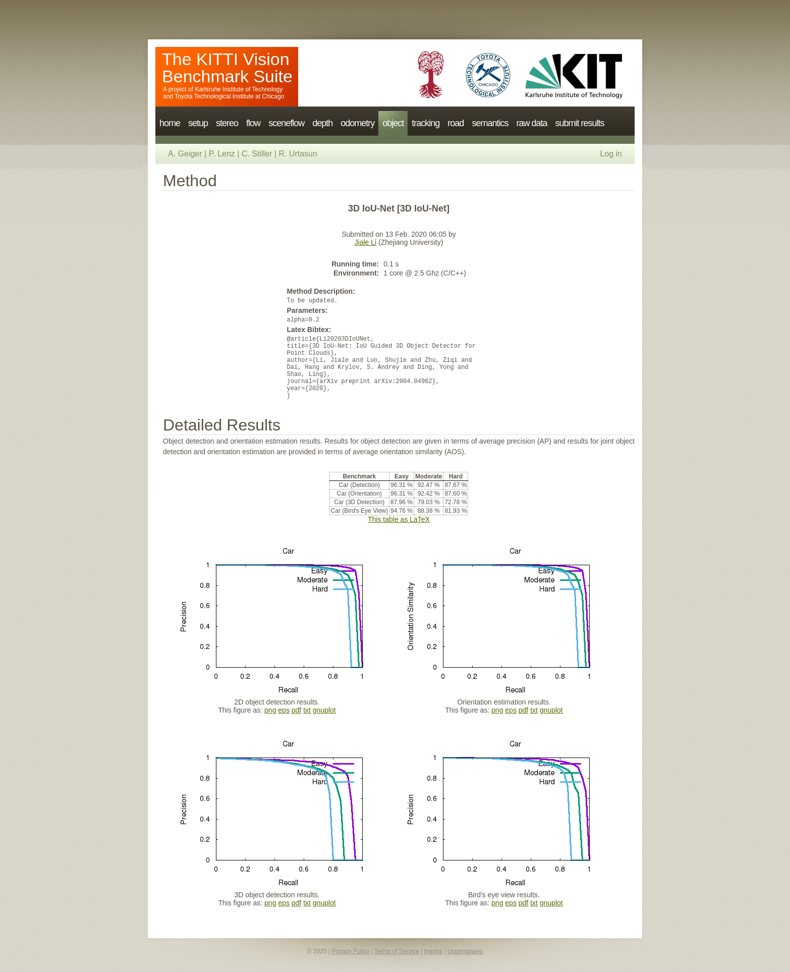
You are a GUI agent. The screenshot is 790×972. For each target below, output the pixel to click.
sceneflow (286, 123)
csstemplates (465, 951)
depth (322, 123)
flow (253, 123)
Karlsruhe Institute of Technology (239, 89)
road (455, 123)
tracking (425, 123)
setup (198, 123)
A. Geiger (185, 153)
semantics (490, 123)
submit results (579, 123)
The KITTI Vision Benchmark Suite (227, 67)
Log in (611, 153)
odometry (357, 123)
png (270, 710)
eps (284, 710)
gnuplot (324, 710)
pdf (296, 710)
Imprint (433, 951)
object (393, 123)
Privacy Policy (350, 951)
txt (307, 710)
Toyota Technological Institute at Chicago (229, 96)
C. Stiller (257, 153)
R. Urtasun (297, 153)
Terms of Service (396, 951)
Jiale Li (366, 242)
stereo (227, 123)
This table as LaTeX (399, 519)
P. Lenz (222, 153)
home (169, 123)
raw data (531, 123)
